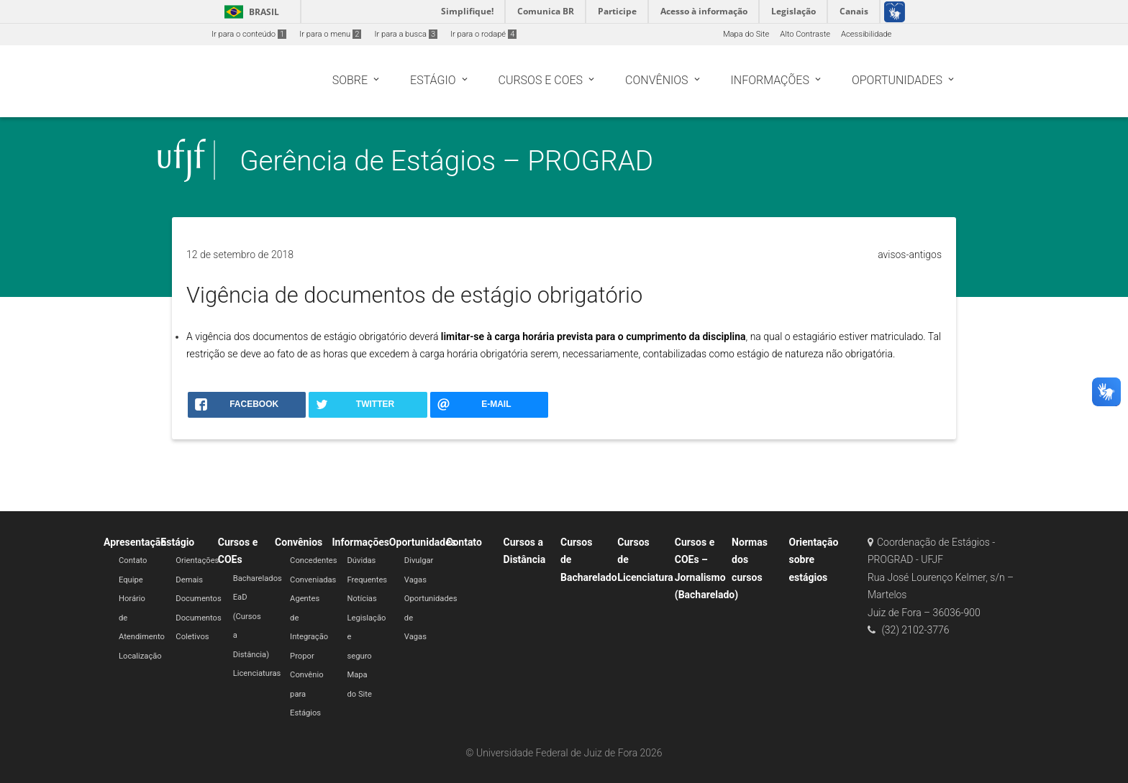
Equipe (131, 580)
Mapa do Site (746, 34)
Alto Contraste (805, 34)
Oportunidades (422, 542)
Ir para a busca (405, 34)
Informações (360, 542)
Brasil (249, 12)
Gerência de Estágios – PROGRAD (446, 161)
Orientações (197, 560)
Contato (133, 560)
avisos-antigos (910, 254)
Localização (140, 656)
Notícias (361, 598)
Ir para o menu (330, 34)
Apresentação (135, 542)
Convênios (298, 542)
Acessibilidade (866, 34)
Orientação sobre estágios (813, 559)
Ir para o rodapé (483, 34)
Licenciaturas (257, 673)
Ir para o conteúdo (249, 34)
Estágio (177, 542)
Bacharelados (257, 578)
